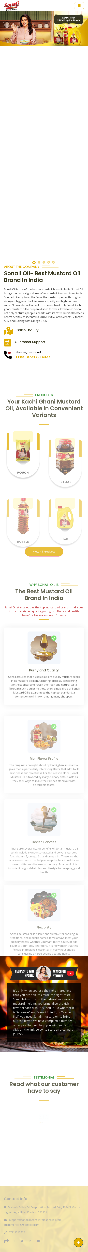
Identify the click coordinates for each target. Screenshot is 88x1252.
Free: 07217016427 (33, 357)
